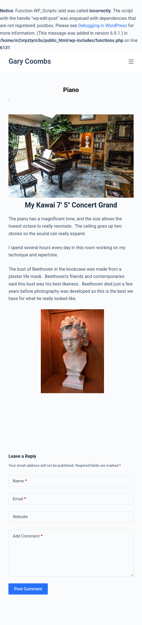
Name (20, 481)
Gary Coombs (29, 61)
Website (20, 516)
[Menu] (131, 61)
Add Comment (27, 536)
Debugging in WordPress (102, 25)
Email (19, 499)
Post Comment (28, 588)
